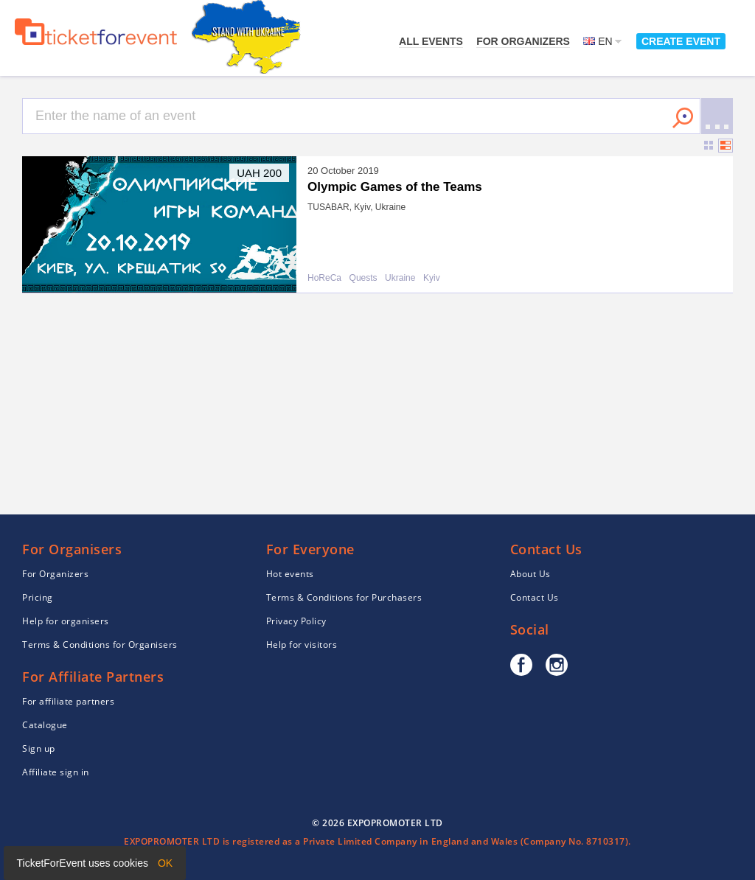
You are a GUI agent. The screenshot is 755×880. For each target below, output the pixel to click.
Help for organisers (65, 621)
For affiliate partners (68, 701)
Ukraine (400, 278)
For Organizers (523, 41)
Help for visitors (302, 644)
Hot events (290, 574)
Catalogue (45, 725)
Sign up (38, 748)
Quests (363, 278)
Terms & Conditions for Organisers (100, 644)
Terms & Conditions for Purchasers (344, 597)
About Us (530, 574)
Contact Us (534, 597)
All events (431, 41)
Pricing (37, 597)
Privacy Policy (296, 621)
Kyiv (431, 278)
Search (682, 118)
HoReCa (324, 278)
